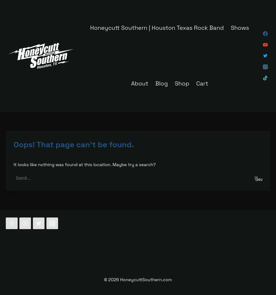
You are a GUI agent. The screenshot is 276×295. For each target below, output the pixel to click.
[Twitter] (265, 56)
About (139, 83)
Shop (182, 83)
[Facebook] (265, 34)
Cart (202, 83)
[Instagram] (265, 67)
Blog (161, 83)
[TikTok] (265, 78)
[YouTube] (265, 45)
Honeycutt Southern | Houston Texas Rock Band (157, 27)
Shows (240, 27)
